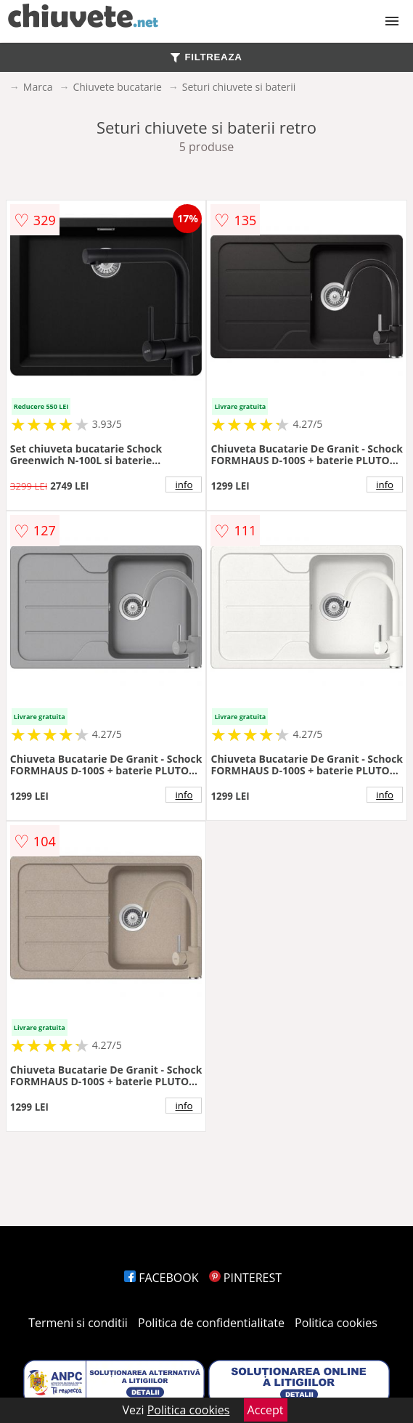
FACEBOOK (161, 1278)
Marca (38, 87)
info (184, 484)
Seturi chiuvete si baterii (239, 87)
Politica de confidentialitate (211, 1323)
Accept (266, 1410)
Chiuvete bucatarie (117, 87)
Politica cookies (336, 1323)
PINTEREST (245, 1278)
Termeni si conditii (78, 1323)
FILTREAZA (206, 57)
